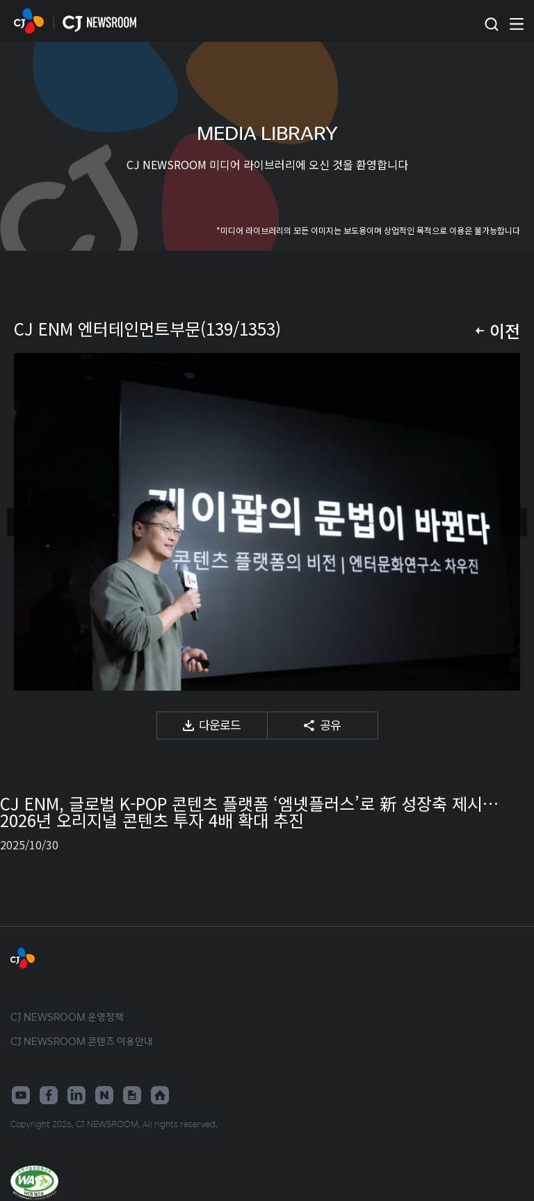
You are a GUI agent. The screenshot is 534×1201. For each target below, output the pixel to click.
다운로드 (220, 724)
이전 (505, 330)
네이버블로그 (104, 1095)
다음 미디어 (513, 522)
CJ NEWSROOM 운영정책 (67, 1016)
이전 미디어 (21, 522)
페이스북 (48, 1095)
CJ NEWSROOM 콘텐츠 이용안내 (81, 1041)
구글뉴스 (132, 1095)
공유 (330, 724)
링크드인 (76, 1095)
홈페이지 (159, 1095)
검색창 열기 (491, 25)
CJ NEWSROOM (29, 20)
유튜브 (20, 1095)
